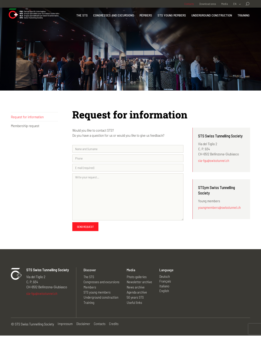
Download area (207, 3)
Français (167, 283)
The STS (97, 20)
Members (161, 20)
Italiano (166, 288)
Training (241, 27)
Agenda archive (138, 293)
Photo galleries (138, 278)
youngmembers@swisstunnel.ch (220, 208)
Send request (85, 227)
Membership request (25, 126)
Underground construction (227, 20)
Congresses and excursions (129, 20)
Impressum (65, 325)
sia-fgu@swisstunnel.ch (214, 161)
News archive (137, 288)
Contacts (189, 3)
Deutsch (167, 278)
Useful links (136, 303)
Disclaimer (84, 325)
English (166, 293)
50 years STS (137, 298)
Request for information (27, 117)
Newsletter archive (141, 283)
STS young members (187, 20)
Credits (115, 325)
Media (224, 3)
